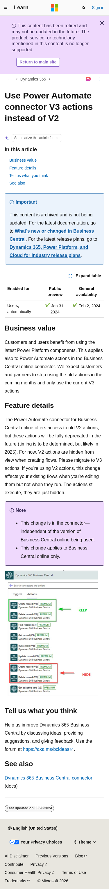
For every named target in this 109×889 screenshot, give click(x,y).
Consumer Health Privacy (28, 872)
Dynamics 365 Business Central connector (48, 777)
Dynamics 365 (33, 79)
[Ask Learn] (88, 79)
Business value (23, 160)
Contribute (14, 864)
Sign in (98, 7)
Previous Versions (51, 856)
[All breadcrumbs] (10, 79)
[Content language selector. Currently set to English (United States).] (33, 828)
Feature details (22, 168)
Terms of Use (74, 872)
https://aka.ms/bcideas (46, 749)
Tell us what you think (28, 175)
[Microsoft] (54, 8)
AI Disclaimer (16, 856)
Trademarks (15, 881)
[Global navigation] (6, 8)
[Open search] (84, 8)
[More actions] (99, 79)
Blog (79, 856)
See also (17, 183)
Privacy (37, 864)
